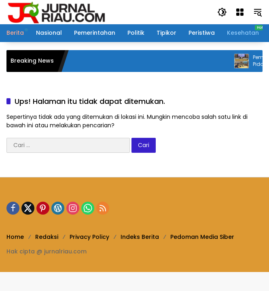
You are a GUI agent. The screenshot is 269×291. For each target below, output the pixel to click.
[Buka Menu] (240, 12)
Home (15, 237)
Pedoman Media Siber (202, 237)
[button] (222, 12)
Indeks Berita (140, 237)
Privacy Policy (89, 237)
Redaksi (46, 237)
